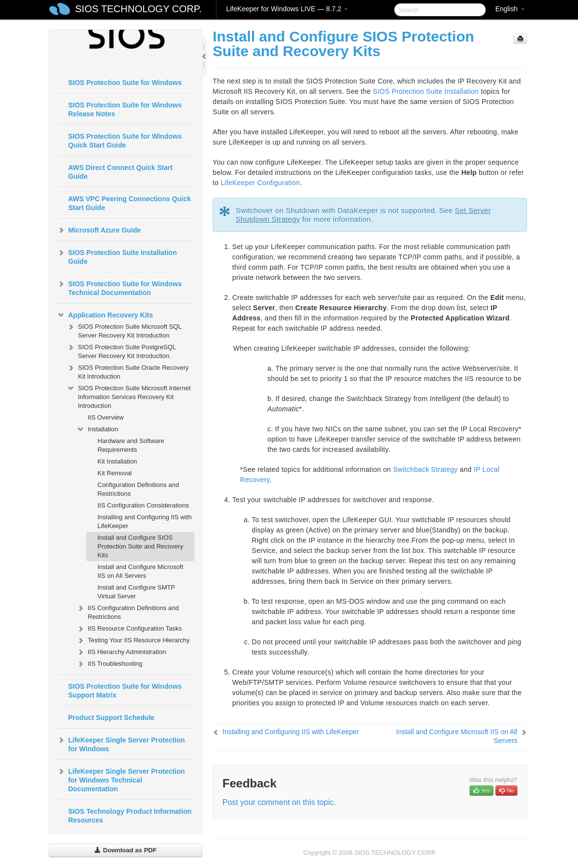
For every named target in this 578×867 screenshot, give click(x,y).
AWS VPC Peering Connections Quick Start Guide (129, 203)
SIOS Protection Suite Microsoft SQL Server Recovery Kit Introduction (124, 330)
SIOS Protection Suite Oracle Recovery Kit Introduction (127, 371)
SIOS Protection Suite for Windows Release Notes (125, 109)
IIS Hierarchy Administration (121, 652)
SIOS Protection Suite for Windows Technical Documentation (119, 287)
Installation (97, 429)
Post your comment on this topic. (279, 802)
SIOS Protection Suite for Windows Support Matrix (125, 690)
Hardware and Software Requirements (131, 445)
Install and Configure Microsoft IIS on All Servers (141, 571)
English (510, 9)
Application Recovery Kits (105, 315)
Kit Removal (115, 473)
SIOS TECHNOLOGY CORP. (138, 8)
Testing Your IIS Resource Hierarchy (133, 640)
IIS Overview (106, 417)
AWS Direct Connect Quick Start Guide (120, 172)
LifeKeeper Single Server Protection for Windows (121, 743)
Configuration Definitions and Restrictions (138, 489)
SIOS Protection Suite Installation (426, 91)
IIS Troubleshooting (109, 664)
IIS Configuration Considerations (143, 505)
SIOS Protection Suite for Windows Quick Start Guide (125, 140)
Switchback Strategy (425, 469)
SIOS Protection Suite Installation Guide (117, 256)
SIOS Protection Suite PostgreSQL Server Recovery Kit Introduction (121, 350)
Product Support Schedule (111, 717)
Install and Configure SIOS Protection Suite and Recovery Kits (141, 546)
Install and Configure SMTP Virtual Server (136, 592)
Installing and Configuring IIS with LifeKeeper (145, 521)
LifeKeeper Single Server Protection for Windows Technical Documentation (121, 779)
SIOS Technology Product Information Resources (130, 815)
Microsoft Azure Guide (99, 230)
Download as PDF (125, 850)
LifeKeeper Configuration (260, 183)
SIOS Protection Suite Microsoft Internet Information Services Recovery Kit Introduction (128, 395)
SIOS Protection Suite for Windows (125, 82)
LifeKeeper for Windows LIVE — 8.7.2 (287, 9)
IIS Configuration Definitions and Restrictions (127, 611)
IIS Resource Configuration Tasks (129, 628)
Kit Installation (117, 461)
